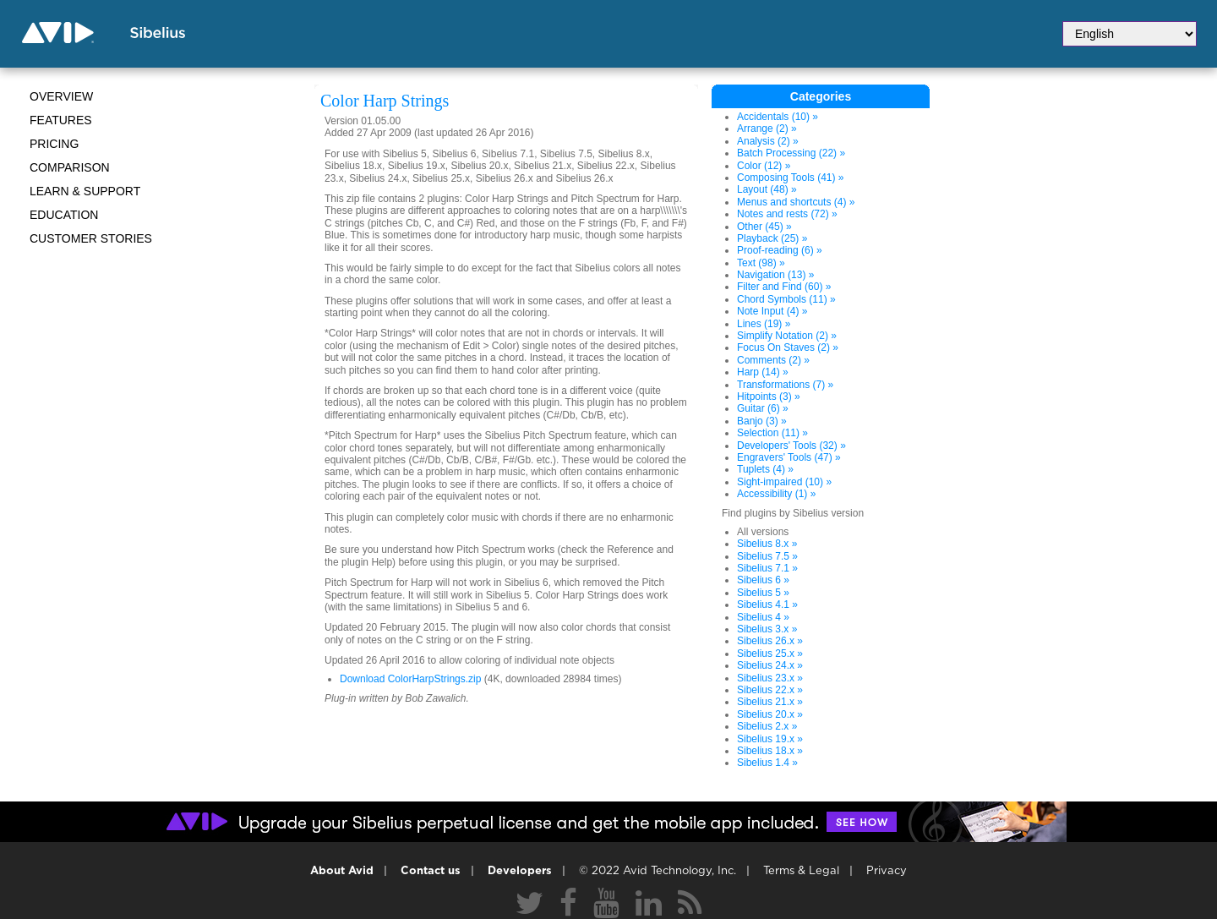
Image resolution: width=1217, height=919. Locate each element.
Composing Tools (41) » (790, 177)
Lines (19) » (763, 324)
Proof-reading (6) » (779, 250)
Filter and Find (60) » (784, 287)
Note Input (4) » (772, 311)
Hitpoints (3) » (768, 396)
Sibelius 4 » (763, 617)
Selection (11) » (772, 433)
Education (64, 215)
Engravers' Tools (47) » (789, 457)
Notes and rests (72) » (787, 214)
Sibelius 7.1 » (767, 568)
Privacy (886, 871)
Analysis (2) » (768, 141)
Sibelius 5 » (763, 593)
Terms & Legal (801, 871)
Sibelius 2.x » (767, 726)
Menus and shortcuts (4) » (795, 202)
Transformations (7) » (785, 385)
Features (61, 120)
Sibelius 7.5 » (767, 556)
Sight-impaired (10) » (784, 482)
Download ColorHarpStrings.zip (410, 679)
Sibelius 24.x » (770, 665)
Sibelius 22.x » (770, 690)
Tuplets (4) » (765, 469)
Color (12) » (763, 166)
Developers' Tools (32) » (791, 445)
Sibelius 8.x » (767, 544)
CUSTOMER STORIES (91, 238)
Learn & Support (85, 191)
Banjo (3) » (762, 421)
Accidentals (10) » (777, 117)
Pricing (54, 143)
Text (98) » (761, 263)
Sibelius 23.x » (770, 678)
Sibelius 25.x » (770, 653)
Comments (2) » (773, 360)
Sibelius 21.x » (770, 702)
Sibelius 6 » (763, 580)
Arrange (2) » (767, 128)
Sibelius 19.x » (770, 739)
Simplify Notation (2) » (787, 336)
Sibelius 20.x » (770, 714)
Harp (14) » (763, 372)
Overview (61, 96)
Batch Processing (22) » (791, 153)
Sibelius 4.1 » (767, 604)
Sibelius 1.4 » (767, 763)
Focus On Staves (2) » (787, 347)
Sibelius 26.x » (770, 641)
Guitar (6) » (763, 408)
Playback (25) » (772, 238)
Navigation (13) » (775, 275)
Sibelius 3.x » (767, 629)
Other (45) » (764, 226)
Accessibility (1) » (776, 494)
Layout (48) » (767, 189)
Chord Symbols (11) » (786, 299)
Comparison (70, 167)
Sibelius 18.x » (770, 751)
